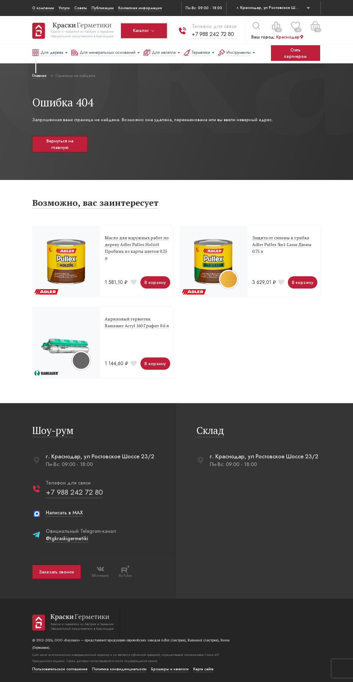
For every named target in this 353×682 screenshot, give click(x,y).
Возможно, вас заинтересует (95, 202)
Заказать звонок (56, 572)
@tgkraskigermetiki (67, 538)
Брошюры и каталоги (170, 669)
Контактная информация (140, 8)
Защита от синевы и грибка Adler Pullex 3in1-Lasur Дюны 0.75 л (282, 244)
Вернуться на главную (59, 144)
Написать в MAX (64, 512)
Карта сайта (203, 669)
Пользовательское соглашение (60, 669)
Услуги (64, 8)
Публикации (103, 8)
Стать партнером (295, 53)
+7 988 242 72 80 (213, 34)
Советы (80, 8)
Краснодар (290, 37)
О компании (43, 8)
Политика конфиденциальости (119, 669)
